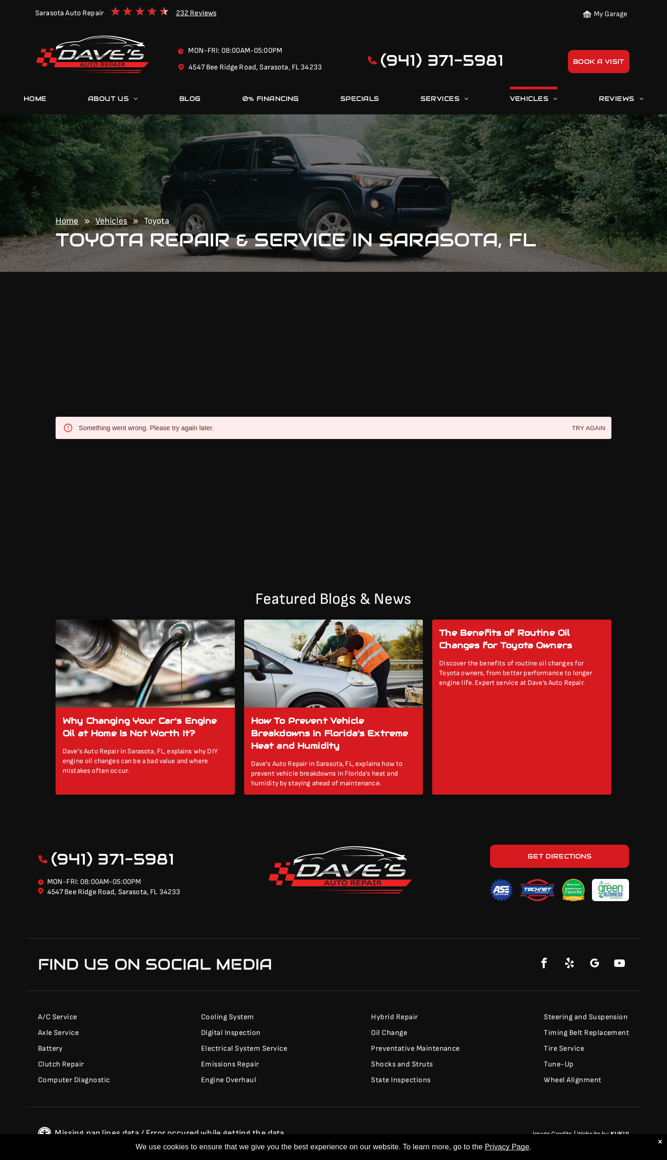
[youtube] (619, 964)
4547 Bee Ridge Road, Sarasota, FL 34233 (114, 892)
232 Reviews (196, 13)
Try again (589, 428)
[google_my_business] (594, 964)
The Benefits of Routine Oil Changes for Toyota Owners (505, 639)
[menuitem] (35, 100)
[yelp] (569, 964)
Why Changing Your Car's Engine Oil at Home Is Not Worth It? (140, 727)
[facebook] (544, 964)
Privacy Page (507, 1147)
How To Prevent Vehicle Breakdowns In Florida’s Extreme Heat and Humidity (330, 733)
